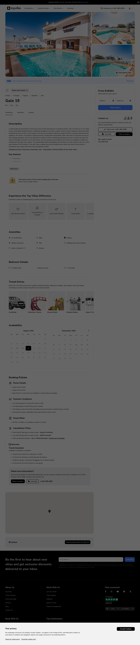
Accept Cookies (125, 629)
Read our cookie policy (12, 639)
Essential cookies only (28, 639)
